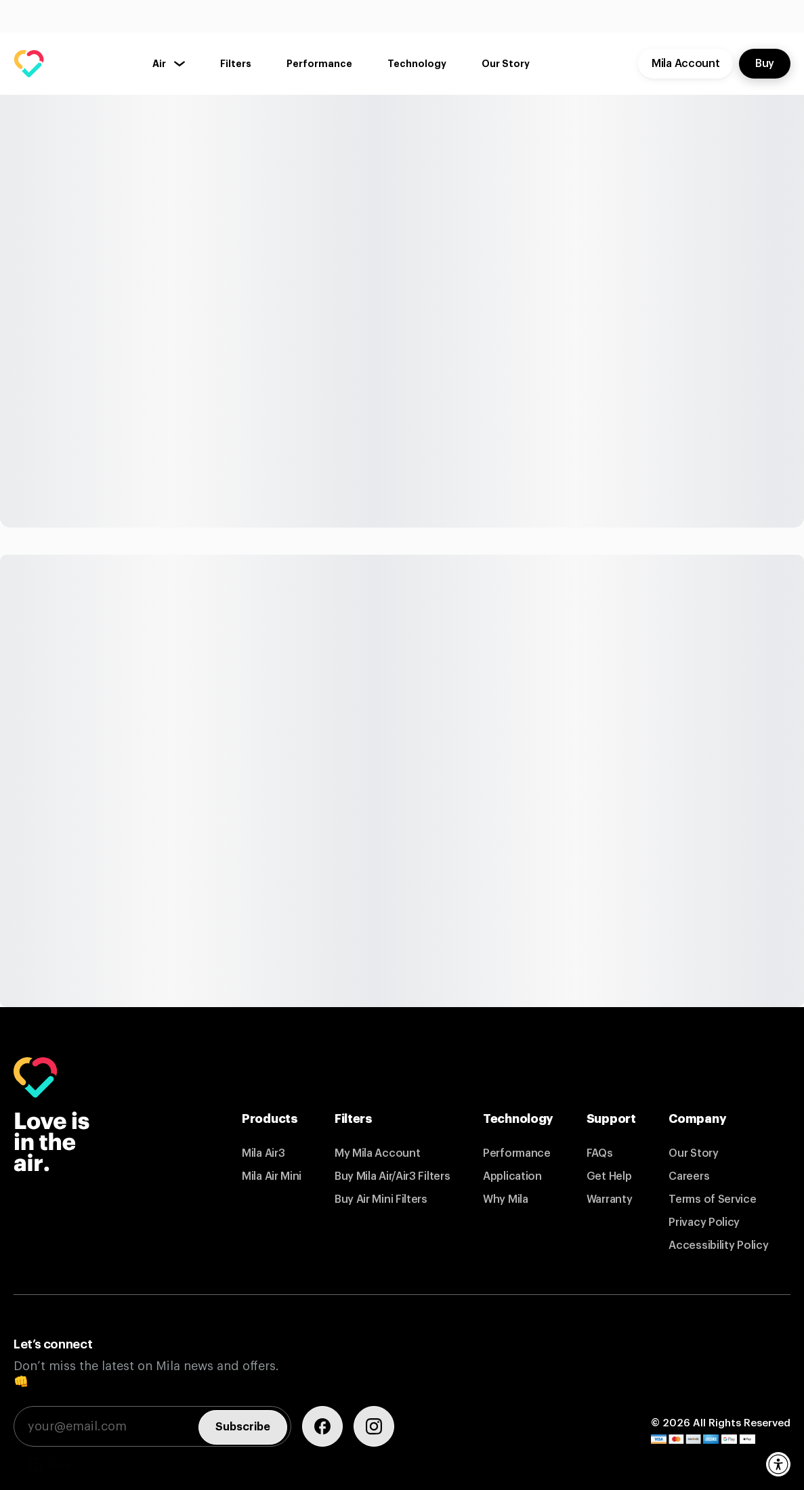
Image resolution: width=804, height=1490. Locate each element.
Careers (689, 1176)
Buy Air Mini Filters (381, 1199)
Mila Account (685, 63)
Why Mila (505, 1199)
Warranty (610, 1199)
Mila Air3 (263, 1153)
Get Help (609, 1176)
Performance (517, 1153)
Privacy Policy (704, 1222)
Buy (764, 63)
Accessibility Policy (718, 1245)
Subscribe (242, 1427)
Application (512, 1176)
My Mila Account (378, 1153)
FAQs (600, 1153)
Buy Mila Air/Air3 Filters (392, 1176)
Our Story (693, 1153)
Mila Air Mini (271, 1176)
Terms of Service (712, 1199)
